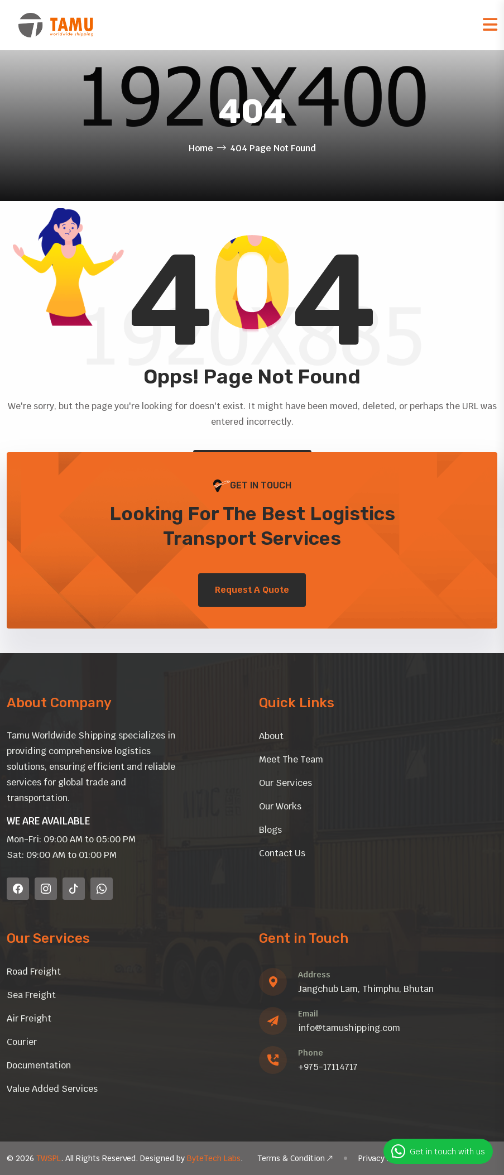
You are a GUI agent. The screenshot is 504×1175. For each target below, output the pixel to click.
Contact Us (282, 853)
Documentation (39, 1065)
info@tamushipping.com (349, 1028)
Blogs (270, 830)
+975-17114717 (328, 1067)
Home (201, 148)
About (271, 736)
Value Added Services (52, 1089)
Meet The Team (291, 759)
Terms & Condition (295, 1158)
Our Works (280, 806)
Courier (22, 1042)
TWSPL (48, 1158)
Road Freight (34, 971)
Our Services (285, 783)
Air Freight (29, 1018)
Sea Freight (31, 995)
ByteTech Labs (214, 1158)
